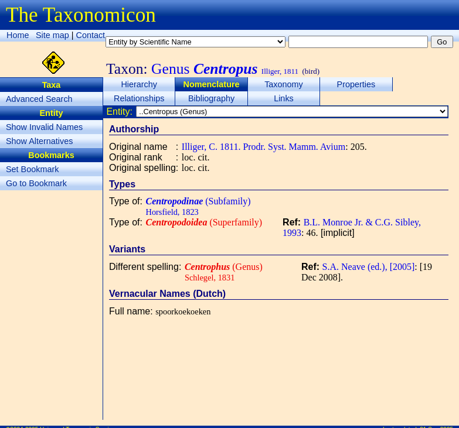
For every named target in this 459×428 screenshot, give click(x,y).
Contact (91, 35)
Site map (52, 35)
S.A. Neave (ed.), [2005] (368, 267)
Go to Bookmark (36, 183)
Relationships (139, 98)
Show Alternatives (39, 141)
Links (284, 98)
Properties (356, 84)
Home (17, 35)
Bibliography (211, 98)
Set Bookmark (32, 169)
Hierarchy (139, 84)
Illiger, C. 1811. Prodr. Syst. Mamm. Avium (263, 147)
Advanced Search (39, 99)
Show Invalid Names (44, 127)
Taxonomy (283, 84)
